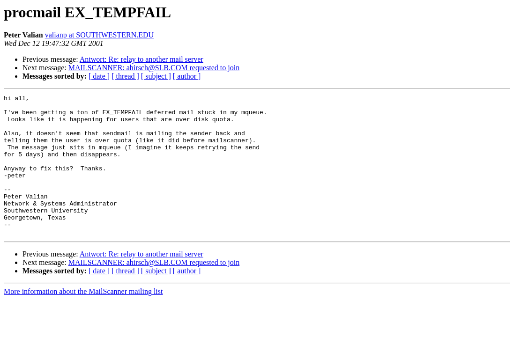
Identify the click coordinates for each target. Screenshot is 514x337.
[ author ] (187, 76)
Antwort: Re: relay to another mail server (141, 59)
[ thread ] (125, 76)
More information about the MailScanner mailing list (83, 319)
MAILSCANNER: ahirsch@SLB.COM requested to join (153, 68)
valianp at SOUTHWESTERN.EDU (99, 35)
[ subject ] (156, 76)
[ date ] (99, 76)
